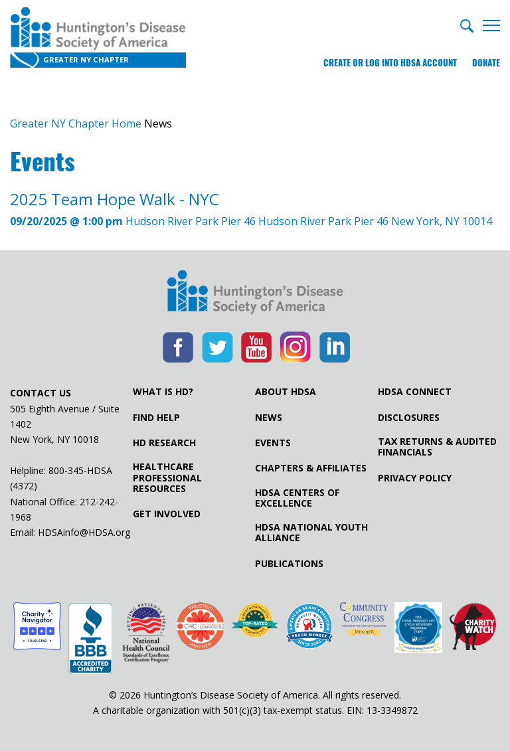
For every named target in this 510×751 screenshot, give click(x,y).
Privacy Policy (415, 478)
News (268, 417)
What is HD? (163, 391)
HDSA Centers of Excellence (297, 498)
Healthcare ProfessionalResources (167, 477)
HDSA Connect (415, 391)
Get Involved (167, 514)
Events (273, 443)
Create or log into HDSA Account (390, 62)
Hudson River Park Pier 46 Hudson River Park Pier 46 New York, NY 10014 (251, 208)
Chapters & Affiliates (311, 468)
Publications (289, 563)
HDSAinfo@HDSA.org (84, 532)
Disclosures (409, 417)
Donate (486, 62)
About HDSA (285, 391)
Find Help (156, 417)
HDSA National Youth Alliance (311, 532)
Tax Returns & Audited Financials (437, 447)
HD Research (164, 443)
